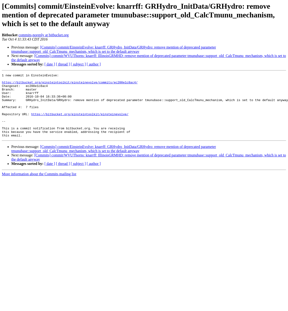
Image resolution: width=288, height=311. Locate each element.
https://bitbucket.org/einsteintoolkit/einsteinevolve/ (79, 122)
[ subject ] (78, 64)
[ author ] (94, 64)
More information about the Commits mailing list (39, 187)
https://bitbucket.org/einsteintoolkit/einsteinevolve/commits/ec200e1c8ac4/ (70, 84)
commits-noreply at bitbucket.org (44, 35)
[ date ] (49, 64)
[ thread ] (63, 64)
